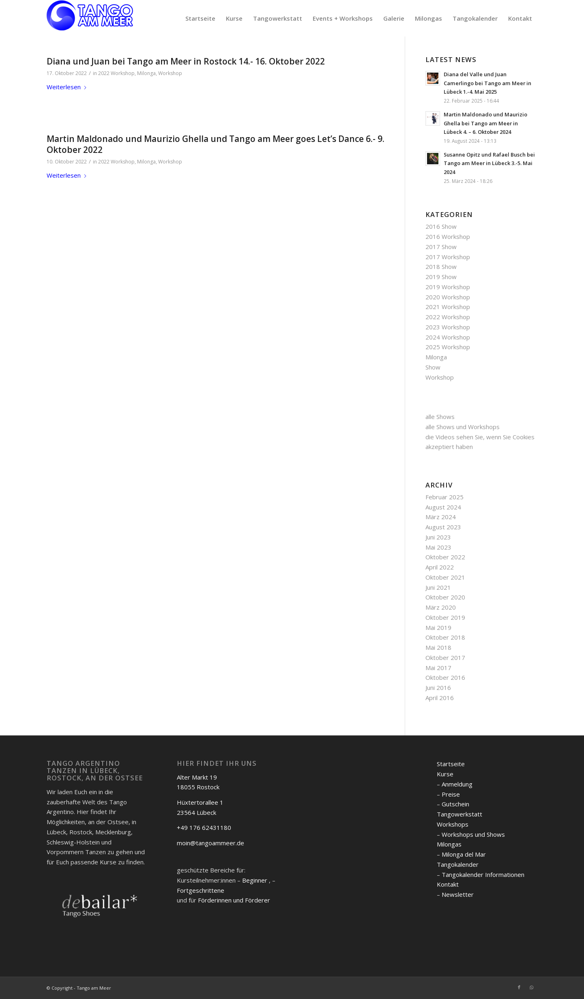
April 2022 (439, 567)
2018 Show (441, 266)
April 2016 (439, 698)
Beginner (254, 880)
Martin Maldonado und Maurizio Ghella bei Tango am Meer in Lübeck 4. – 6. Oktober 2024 (485, 123)
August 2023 (443, 527)
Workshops (452, 824)
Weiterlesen (67, 87)
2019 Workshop (447, 287)
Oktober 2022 (445, 557)
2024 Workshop (447, 337)
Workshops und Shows (473, 834)
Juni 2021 (438, 587)
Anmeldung (457, 784)
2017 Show (441, 247)
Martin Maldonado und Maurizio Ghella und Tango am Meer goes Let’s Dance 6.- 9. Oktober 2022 (215, 144)
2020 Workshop (447, 297)
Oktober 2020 (445, 597)
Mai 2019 (438, 627)
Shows (445, 416)
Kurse (445, 774)
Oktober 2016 (445, 677)
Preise (451, 794)
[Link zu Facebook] (519, 987)
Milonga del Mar (464, 854)
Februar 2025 (444, 497)
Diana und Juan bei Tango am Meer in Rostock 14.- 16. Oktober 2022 (186, 61)
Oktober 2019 (445, 617)
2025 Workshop (447, 347)
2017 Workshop (447, 257)
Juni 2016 (438, 687)
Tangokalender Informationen (483, 874)
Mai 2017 (438, 668)
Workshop (170, 73)
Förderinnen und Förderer (234, 900)
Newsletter (458, 894)
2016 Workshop (447, 236)
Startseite (451, 764)
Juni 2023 (438, 537)
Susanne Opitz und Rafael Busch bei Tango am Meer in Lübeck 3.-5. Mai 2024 (489, 163)
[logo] (90, 18)
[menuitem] (200, 18)
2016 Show (441, 226)
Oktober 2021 (445, 577)
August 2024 (443, 507)
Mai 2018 (438, 647)
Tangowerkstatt (459, 814)
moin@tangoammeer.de (210, 843)
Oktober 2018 (445, 637)
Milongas (449, 844)
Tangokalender (458, 864)
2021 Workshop (447, 307)
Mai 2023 (438, 547)
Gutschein (455, 804)
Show (432, 367)
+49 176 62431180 (204, 827)
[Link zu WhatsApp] (531, 987)
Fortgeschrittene (200, 890)
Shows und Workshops (468, 427)
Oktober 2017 (445, 657)
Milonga (146, 73)
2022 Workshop (116, 73)
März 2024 (440, 517)
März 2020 (440, 607)
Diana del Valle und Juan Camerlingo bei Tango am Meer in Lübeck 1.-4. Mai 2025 (487, 83)
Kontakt (448, 884)
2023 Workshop (447, 327)
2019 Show (441, 277)
